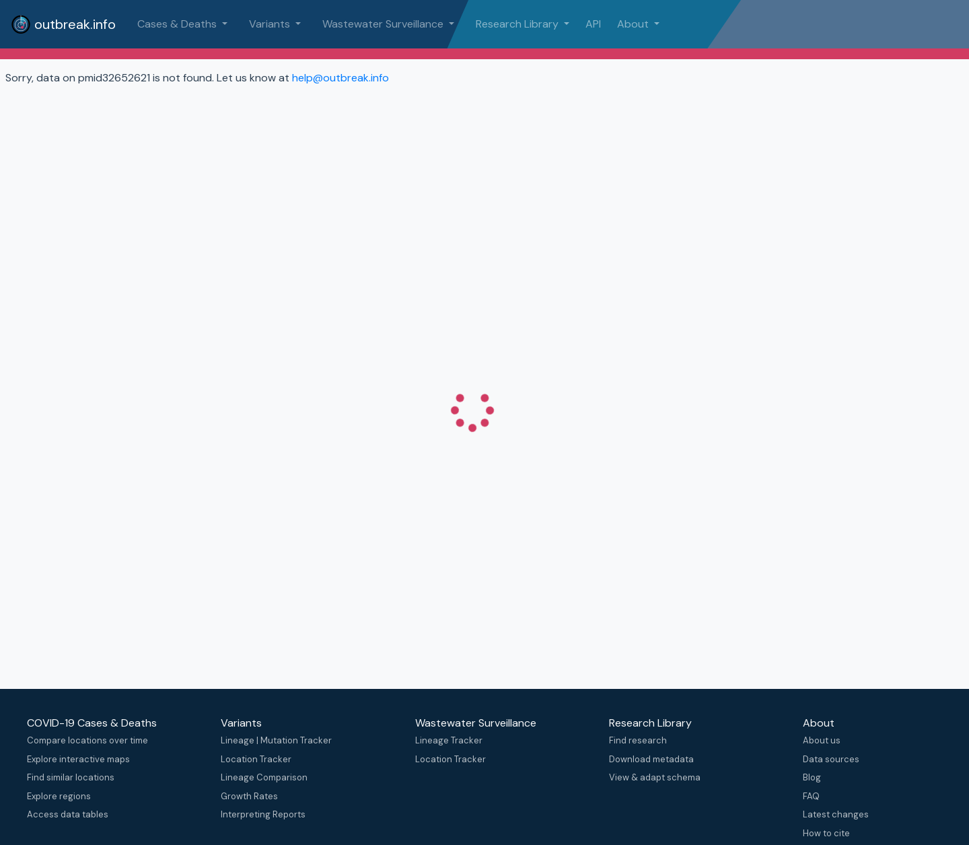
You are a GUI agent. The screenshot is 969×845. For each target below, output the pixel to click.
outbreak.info (63, 24)
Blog (812, 777)
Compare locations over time (87, 740)
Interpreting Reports (263, 814)
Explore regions (59, 796)
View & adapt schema (655, 777)
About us (821, 740)
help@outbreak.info (340, 78)
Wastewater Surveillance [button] (384, 24)
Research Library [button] (518, 24)
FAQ (811, 796)
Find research (638, 740)
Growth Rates (249, 796)
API (593, 24)
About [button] (634, 24)
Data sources (831, 759)
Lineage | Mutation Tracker (276, 740)
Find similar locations (70, 777)
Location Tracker (256, 759)
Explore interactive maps (78, 759)
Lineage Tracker (448, 740)
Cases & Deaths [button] (178, 24)
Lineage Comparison (264, 777)
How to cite (826, 833)
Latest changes (836, 814)
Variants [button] (271, 24)
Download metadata (651, 759)
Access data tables (67, 814)
